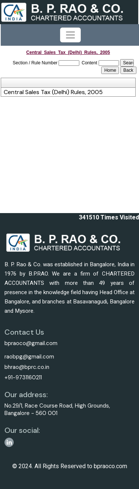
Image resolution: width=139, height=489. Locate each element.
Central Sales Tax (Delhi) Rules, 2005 (53, 92)
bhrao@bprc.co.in (26, 367)
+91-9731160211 (23, 377)
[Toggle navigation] (70, 35)
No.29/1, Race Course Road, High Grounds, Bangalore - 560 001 (57, 409)
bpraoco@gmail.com (30, 343)
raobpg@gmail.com (29, 356)
